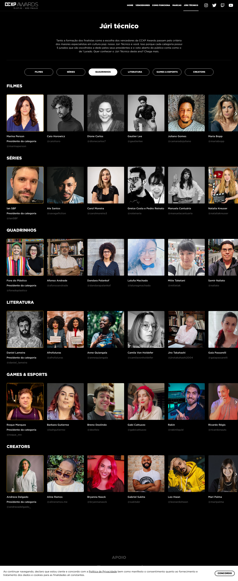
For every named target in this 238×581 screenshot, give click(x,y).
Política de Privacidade (103, 571)
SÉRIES (71, 77)
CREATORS (199, 77)
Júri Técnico (191, 5)
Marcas (176, 5)
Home (130, 5)
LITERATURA (135, 77)
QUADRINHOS (103, 77)
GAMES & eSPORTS (167, 77)
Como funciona (161, 5)
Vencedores (143, 5)
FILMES (39, 77)
